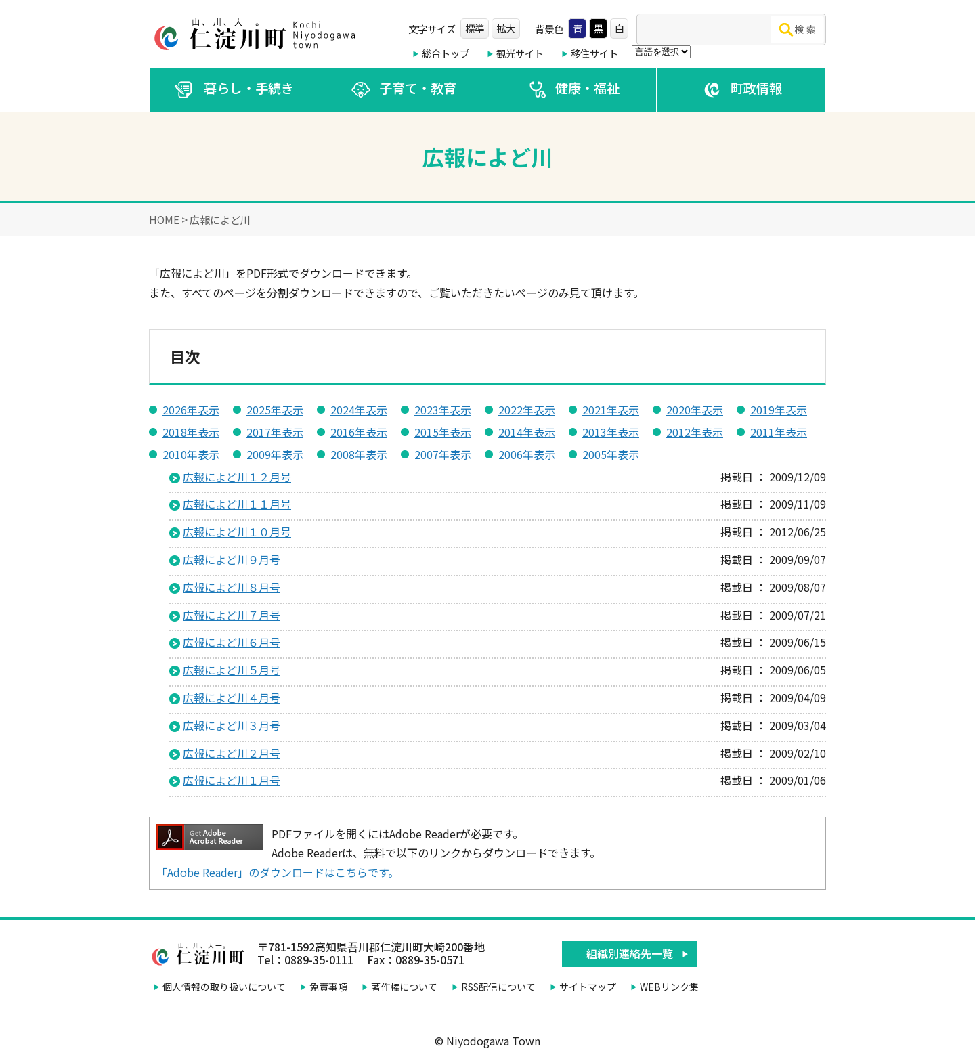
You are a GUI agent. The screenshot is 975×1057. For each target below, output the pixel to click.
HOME (164, 219)
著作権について (404, 986)
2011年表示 (778, 432)
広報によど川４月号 (231, 697)
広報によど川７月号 (231, 615)
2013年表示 (610, 432)
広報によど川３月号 (231, 725)
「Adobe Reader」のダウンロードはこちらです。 (277, 872)
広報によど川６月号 (231, 642)
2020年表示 (694, 410)
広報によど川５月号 (231, 670)
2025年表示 (274, 410)
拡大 (505, 28)
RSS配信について (498, 986)
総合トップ (445, 53)
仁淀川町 (257, 34)
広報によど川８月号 (231, 587)
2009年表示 (274, 454)
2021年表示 (610, 410)
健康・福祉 (572, 90)
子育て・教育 (402, 90)
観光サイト (520, 53)
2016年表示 (358, 432)
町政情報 (741, 90)
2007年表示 (442, 454)
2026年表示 (190, 410)
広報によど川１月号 (231, 780)
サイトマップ (587, 986)
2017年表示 (274, 432)
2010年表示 (190, 454)
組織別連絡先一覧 (629, 953)
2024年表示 (358, 410)
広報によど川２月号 (231, 753)
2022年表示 (526, 410)
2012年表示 (694, 432)
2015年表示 (442, 432)
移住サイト (594, 53)
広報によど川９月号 (231, 559)
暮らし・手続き (233, 90)
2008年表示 (358, 454)
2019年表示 (778, 410)
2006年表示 (526, 454)
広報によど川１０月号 (237, 531)
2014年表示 (526, 432)
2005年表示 (610, 454)
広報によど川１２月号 (237, 477)
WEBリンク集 (669, 986)
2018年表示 (190, 432)
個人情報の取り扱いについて (224, 986)
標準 (474, 28)
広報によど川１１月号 (237, 504)
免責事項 (328, 986)
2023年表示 (442, 410)
